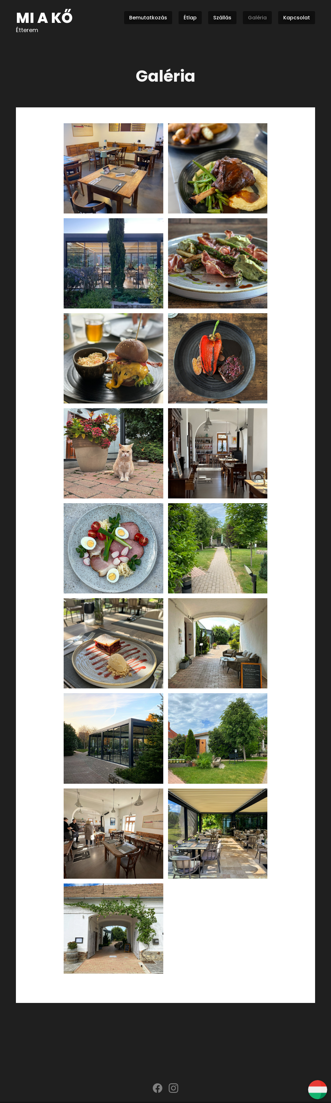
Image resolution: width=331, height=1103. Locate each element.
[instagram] (173, 1090)
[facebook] (157, 1090)
